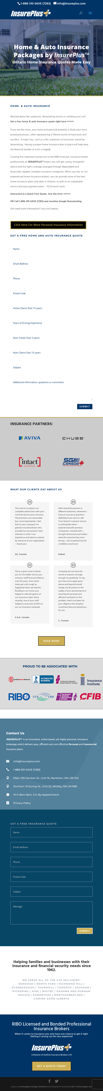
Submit (84, 406)
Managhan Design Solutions (33, 1087)
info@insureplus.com (26, 761)
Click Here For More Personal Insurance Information (48, 225)
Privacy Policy (22, 803)
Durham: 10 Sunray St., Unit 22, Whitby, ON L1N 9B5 (45, 786)
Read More (51, 640)
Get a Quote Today (51, 1066)
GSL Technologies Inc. (81, 1087)
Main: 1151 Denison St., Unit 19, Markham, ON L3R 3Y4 (46, 778)
